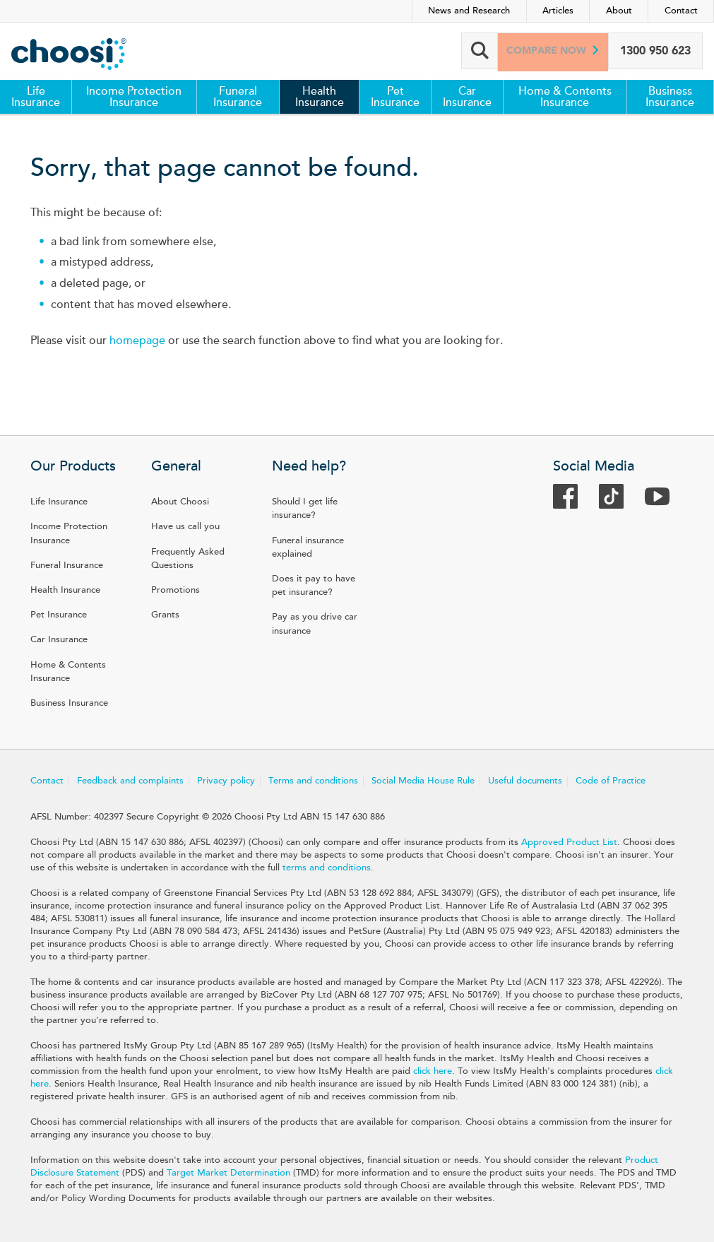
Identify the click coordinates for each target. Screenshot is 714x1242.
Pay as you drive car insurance (314, 623)
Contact (681, 10)
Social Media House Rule (423, 780)
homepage (137, 340)
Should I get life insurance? (305, 508)
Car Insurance (467, 97)
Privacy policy (226, 780)
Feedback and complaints (130, 780)
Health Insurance (319, 97)
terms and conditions (326, 867)
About (619, 10)
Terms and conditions (313, 780)
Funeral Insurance (237, 97)
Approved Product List (569, 842)
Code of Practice (610, 780)
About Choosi (180, 501)
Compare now (544, 50)
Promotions (175, 590)
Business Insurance (669, 97)
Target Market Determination (228, 1172)
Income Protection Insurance (134, 97)
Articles (557, 10)
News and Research (469, 10)
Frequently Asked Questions (188, 558)
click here (432, 1071)
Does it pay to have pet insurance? (313, 585)
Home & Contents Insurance (565, 97)
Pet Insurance (395, 97)
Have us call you (185, 526)
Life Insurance (35, 97)
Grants (165, 614)
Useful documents (525, 780)
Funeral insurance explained (308, 547)
